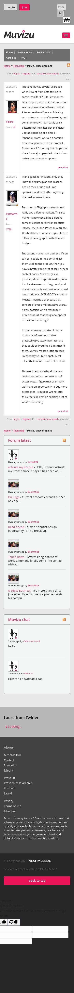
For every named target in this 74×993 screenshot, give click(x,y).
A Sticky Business (20, 590)
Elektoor (28, 673)
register (26, 73)
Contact (9, 760)
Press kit (9, 778)
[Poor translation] (14, 922)
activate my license (21, 467)
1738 (8, 229)
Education (10, 765)
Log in (11, 7)
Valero (9, 121)
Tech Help (18, 66)
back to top (37, 880)
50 (14, 127)
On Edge (14, 497)
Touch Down (16, 557)
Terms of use (12, 806)
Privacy (8, 801)
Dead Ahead (16, 527)
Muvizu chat (19, 619)
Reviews (9, 788)
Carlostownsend (31, 641)
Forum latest (19, 440)
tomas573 (33, 462)
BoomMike (33, 492)
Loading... (13, 726)
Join (24, 7)
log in (16, 73)
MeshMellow (12, 755)
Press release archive (18, 783)
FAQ (23, 57)
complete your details (48, 73)
